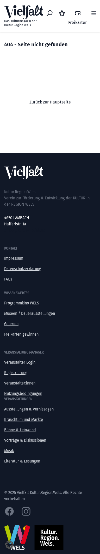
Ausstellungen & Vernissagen (29, 409)
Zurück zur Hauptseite (50, 102)
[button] (9, 544)
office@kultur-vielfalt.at (24, 230)
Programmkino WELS (21, 303)
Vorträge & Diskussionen (25, 440)
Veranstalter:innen (19, 383)
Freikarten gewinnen (21, 334)
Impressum (13, 258)
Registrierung (15, 372)
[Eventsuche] (49, 13)
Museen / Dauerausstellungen (29, 313)
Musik (9, 450)
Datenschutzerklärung (22, 268)
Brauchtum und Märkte (23, 419)
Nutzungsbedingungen (23, 393)
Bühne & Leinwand (20, 429)
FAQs (8, 279)
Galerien (11, 323)
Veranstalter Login (19, 362)
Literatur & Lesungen (22, 461)
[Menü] (94, 13)
